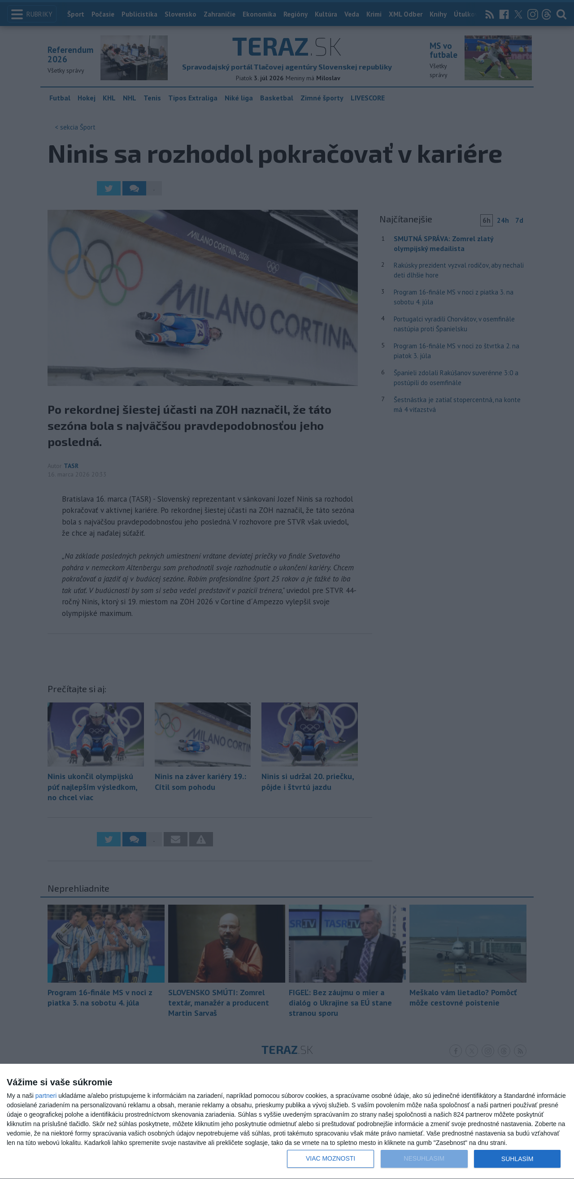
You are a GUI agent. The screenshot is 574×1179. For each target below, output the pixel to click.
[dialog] (287, 1121)
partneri (46, 1095)
